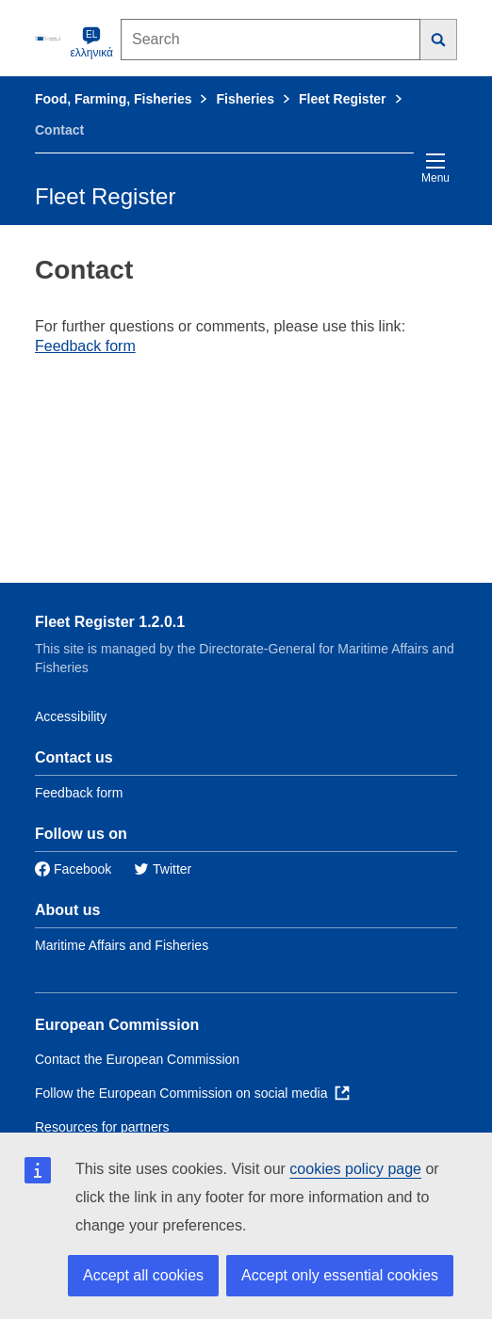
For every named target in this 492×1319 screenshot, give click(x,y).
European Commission (117, 1025)
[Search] (438, 39)
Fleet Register (342, 98)
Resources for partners (102, 1126)
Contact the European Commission (137, 1059)
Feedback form (85, 346)
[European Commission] (49, 37)
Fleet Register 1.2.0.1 (110, 622)
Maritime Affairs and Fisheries (121, 945)
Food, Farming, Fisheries (113, 98)
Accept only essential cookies (339, 1275)
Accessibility (71, 716)
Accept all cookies (143, 1275)
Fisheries (244, 98)
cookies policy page (355, 1169)
